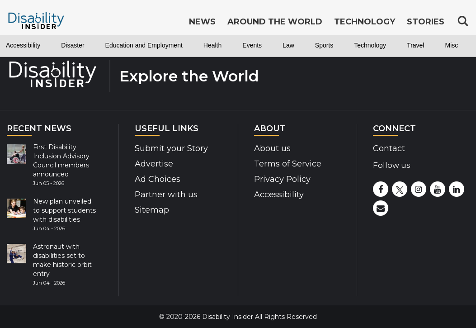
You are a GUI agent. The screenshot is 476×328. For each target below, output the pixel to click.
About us (272, 148)
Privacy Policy (282, 179)
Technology (370, 45)
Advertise (154, 164)
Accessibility (23, 45)
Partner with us (166, 195)
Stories (425, 22)
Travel (415, 45)
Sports (324, 45)
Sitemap (152, 210)
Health (212, 45)
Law (288, 45)
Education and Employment (144, 45)
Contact (389, 148)
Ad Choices (157, 179)
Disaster (72, 45)
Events (252, 45)
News (202, 22)
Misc (451, 45)
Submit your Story (171, 148)
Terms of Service (287, 164)
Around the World (274, 22)
